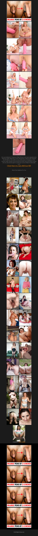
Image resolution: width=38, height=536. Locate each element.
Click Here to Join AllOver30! (19, 166)
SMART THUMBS (22, 442)
